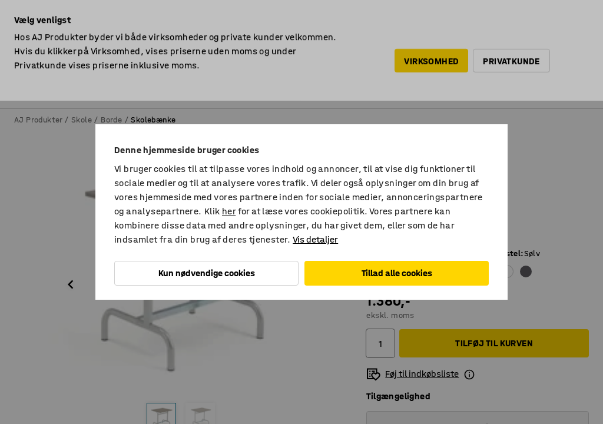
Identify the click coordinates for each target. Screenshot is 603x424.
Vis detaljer (315, 239)
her (229, 211)
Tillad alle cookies (397, 273)
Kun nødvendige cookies (206, 273)
